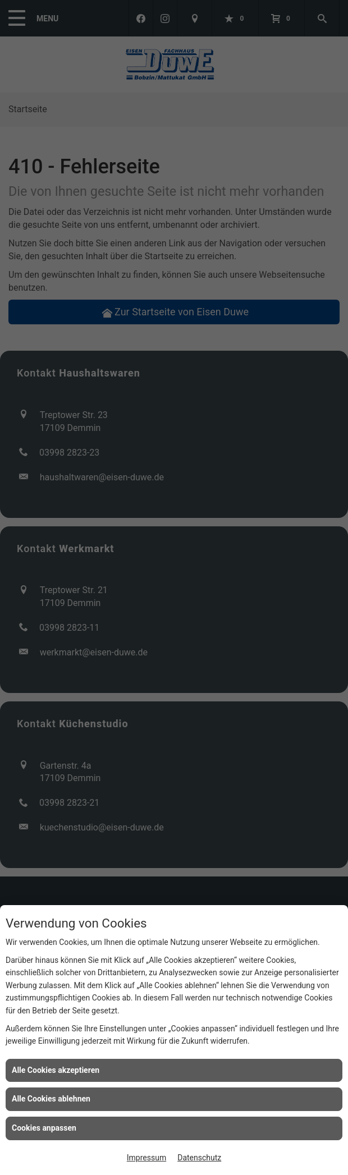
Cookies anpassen (44, 1127)
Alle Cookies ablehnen (51, 1098)
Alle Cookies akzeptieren (55, 1070)
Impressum (146, 1157)
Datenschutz (199, 1157)
